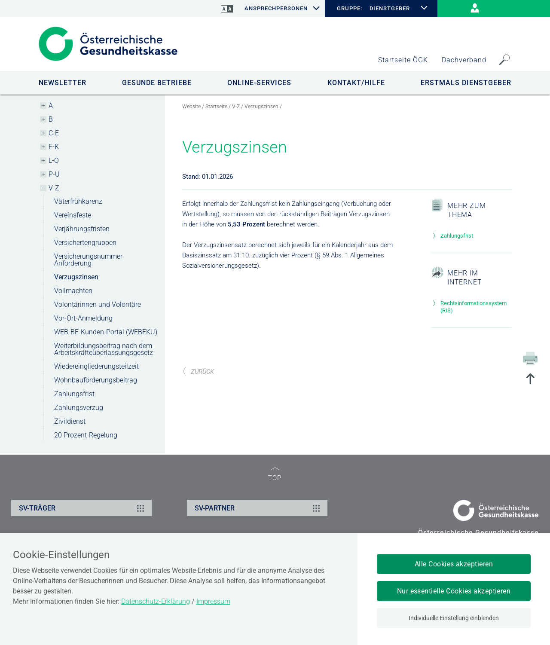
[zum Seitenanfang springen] (530, 379)
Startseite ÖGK (403, 60)
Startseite (216, 107)
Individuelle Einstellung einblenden (454, 617)
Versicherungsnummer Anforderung (88, 259)
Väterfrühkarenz (78, 201)
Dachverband (464, 60)
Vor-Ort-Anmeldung (83, 318)
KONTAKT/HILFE (356, 83)
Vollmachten (73, 291)
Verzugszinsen (76, 277)
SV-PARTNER (258, 508)
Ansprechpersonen (276, 8)
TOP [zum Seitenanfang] (274, 474)
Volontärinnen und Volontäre (97, 304)
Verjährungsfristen (82, 229)
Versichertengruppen (85, 242)
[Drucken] (530, 358)
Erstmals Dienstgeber (466, 83)
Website (191, 107)
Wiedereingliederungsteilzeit (96, 366)
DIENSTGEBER (390, 8)
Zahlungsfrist (74, 394)
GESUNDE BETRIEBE (157, 83)
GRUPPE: (349, 8)
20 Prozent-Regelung (85, 435)
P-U (54, 174)
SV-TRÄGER (83, 508)
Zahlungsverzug (78, 408)
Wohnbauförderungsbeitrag (95, 380)
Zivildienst (70, 421)
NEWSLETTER (62, 83)
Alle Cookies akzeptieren (454, 564)
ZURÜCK (198, 372)
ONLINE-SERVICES (259, 83)
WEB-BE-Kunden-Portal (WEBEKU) (105, 332)
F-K (54, 147)
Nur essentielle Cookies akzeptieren (454, 591)
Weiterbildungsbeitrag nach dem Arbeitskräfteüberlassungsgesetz (103, 349)
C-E (54, 133)
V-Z (54, 188)
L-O (54, 160)
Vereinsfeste (72, 215)
